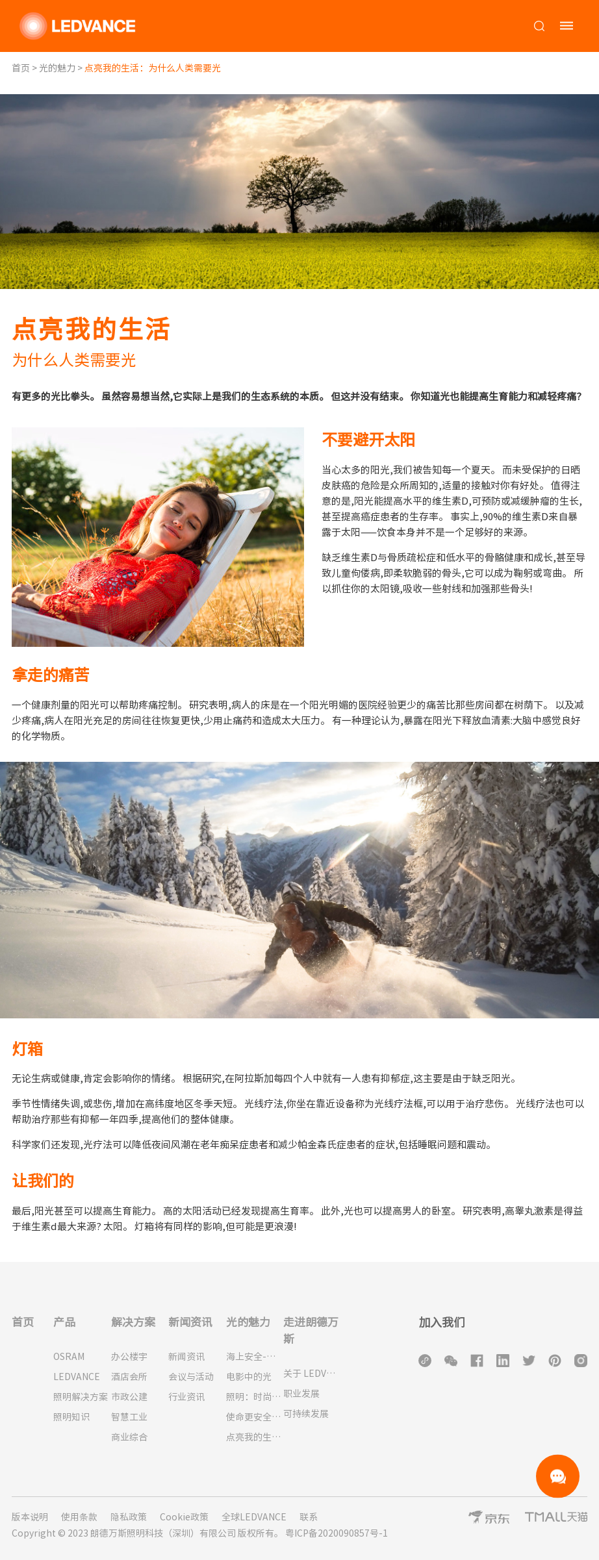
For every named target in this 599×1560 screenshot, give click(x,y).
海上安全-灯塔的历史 (255, 1356)
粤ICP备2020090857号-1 (336, 1533)
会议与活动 (191, 1376)
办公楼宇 (129, 1356)
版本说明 (30, 1517)
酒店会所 (129, 1376)
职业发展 (301, 1393)
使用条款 (79, 1517)
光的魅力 (57, 68)
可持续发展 (306, 1413)
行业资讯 (186, 1397)
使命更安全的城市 (255, 1417)
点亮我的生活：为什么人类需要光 (255, 1437)
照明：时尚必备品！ (255, 1397)
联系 (309, 1517)
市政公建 (129, 1397)
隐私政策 (128, 1517)
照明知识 (71, 1417)
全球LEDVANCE (254, 1517)
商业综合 (129, 1437)
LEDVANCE (76, 1376)
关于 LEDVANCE (312, 1373)
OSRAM (68, 1356)
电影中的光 (249, 1376)
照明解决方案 (80, 1397)
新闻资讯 (186, 1356)
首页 (21, 68)
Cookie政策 (184, 1517)
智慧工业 (129, 1417)
